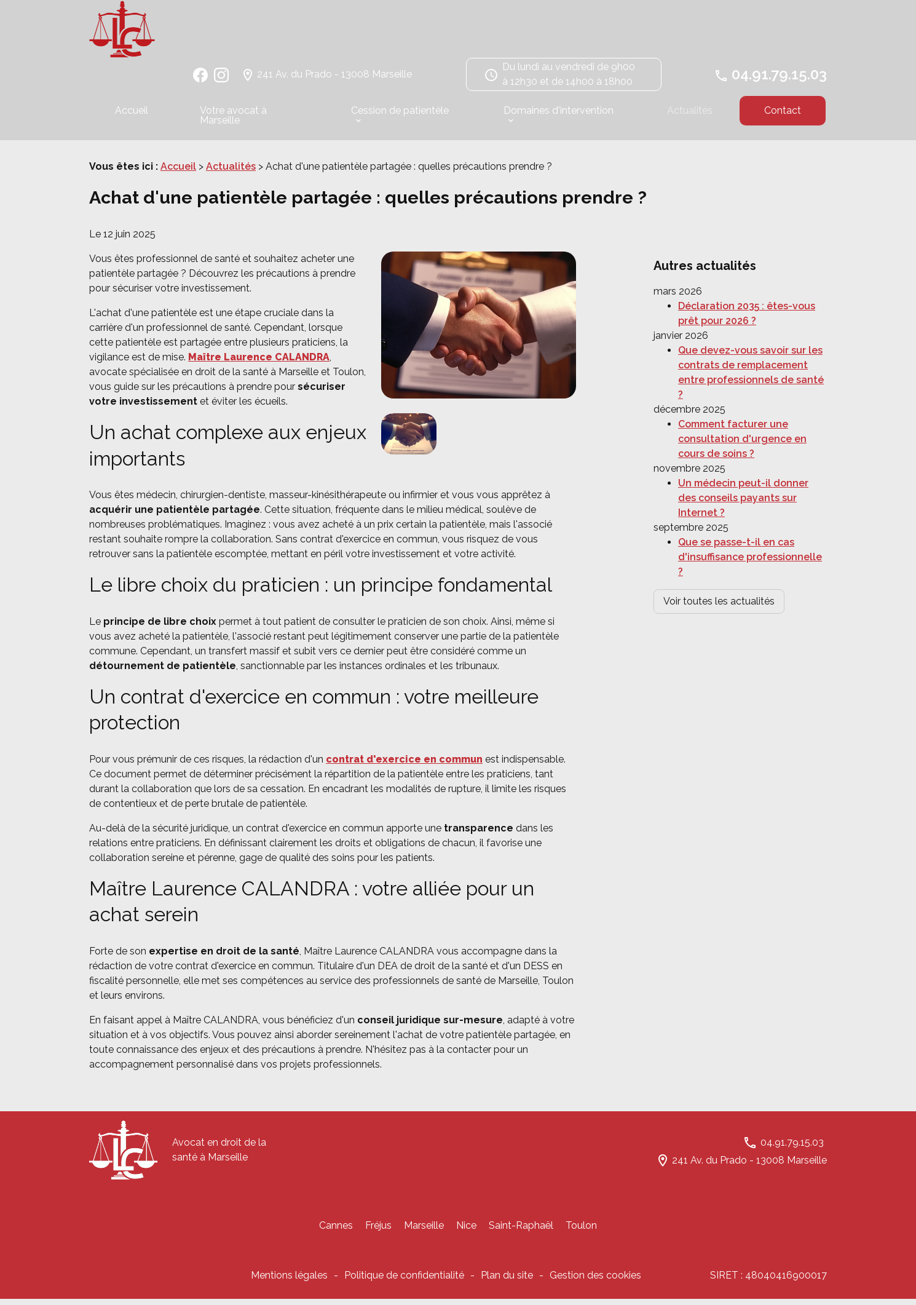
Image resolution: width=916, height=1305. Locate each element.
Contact (782, 116)
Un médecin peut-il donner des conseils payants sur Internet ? (743, 473)
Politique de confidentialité (404, 1281)
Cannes (336, 1231)
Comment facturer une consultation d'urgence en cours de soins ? (742, 414)
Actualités (690, 116)
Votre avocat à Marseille (233, 121)
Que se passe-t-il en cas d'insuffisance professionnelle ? (750, 532)
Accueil (131, 116)
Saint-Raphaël (521, 1231)
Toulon (581, 1231)
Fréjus (378, 1231)
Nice (466, 1231)
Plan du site (507, 1281)
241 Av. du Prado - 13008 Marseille (334, 79)
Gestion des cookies (595, 1281)
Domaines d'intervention (558, 116)
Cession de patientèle (400, 116)
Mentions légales (289, 1281)
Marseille (424, 1231)
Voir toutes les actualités (719, 576)
